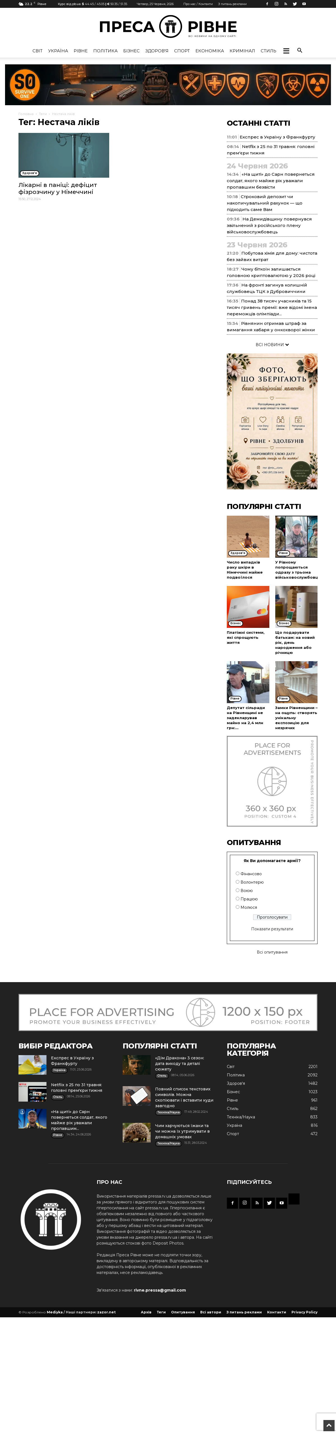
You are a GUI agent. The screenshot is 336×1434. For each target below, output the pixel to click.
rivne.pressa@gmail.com (160, 1290)
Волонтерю (252, 882)
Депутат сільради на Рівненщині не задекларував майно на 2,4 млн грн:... (246, 717)
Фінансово (251, 873)
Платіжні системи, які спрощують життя (246, 637)
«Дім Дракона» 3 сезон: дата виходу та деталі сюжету (179, 1063)
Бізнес (131, 50)
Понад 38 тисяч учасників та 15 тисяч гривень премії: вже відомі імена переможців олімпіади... (272, 307)
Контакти (276, 1312)
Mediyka (55, 1312)
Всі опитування (272, 952)
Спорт (182, 50)
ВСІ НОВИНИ (272, 344)
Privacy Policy (304, 1312)
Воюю (247, 890)
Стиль (268, 50)
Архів (146, 1312)
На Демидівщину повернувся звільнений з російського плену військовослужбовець (269, 225)
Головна (26, 114)
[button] (286, 51)
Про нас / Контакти (198, 4)
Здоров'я (157, 50)
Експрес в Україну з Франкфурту (277, 137)
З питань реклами (232, 4)
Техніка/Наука (241, 1116)
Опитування (183, 1312)
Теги (43, 114)
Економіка (209, 50)
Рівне (81, 50)
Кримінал (242, 50)
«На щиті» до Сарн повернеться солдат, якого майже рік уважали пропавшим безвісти (271, 181)
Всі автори (210, 1312)
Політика (105, 50)
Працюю (249, 899)
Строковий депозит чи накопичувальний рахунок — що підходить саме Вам (264, 203)
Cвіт (37, 50)
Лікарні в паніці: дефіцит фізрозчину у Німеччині (57, 188)
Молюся (249, 907)
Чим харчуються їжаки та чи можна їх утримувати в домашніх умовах (182, 1131)
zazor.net (106, 1312)
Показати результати (272, 928)
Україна (58, 50)
